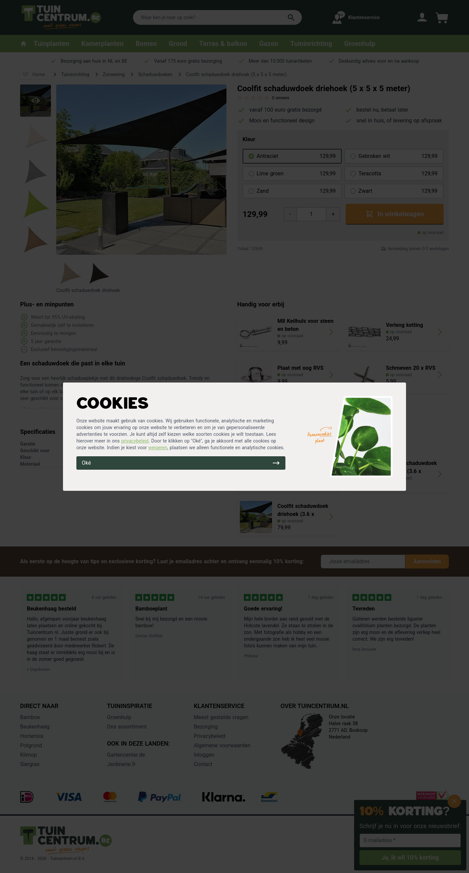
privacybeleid (135, 441)
